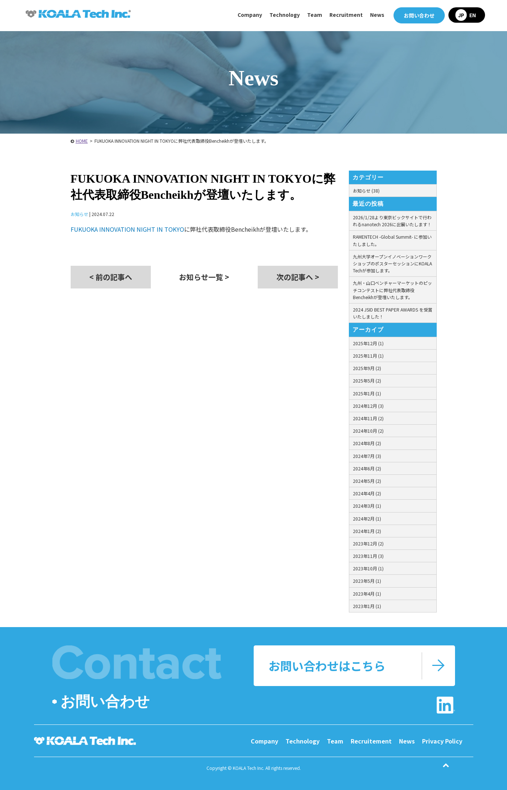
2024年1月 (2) (367, 531)
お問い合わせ (419, 15)
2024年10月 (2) (368, 431)
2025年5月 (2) (367, 380)
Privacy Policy (442, 741)
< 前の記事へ (110, 277)
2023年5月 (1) (367, 581)
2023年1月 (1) (367, 606)
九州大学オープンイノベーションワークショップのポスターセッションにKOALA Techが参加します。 (392, 263)
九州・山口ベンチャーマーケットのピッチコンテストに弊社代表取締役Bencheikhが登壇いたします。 (392, 290)
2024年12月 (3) (368, 406)
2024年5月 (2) (367, 481)
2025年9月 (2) (367, 368)
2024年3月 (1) (367, 506)
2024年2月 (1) (367, 518)
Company (264, 741)
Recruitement (371, 741)
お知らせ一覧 (204, 277)
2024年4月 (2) (367, 493)
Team (314, 14)
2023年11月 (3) (368, 556)
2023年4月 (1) (367, 593)
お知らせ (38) (366, 190)
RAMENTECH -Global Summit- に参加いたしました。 (392, 240)
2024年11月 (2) (368, 418)
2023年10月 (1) (368, 568)
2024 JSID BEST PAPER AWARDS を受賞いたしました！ (392, 313)
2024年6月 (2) (367, 468)
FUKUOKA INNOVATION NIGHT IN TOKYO (127, 229)
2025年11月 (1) (368, 356)
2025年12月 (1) (368, 343)
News (377, 14)
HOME (82, 141)
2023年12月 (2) (368, 543)
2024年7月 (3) (367, 456)
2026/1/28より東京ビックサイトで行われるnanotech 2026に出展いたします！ (392, 220)
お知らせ (79, 214)
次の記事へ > (297, 277)
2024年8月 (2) (367, 443)
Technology (303, 741)
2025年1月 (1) (367, 393)
